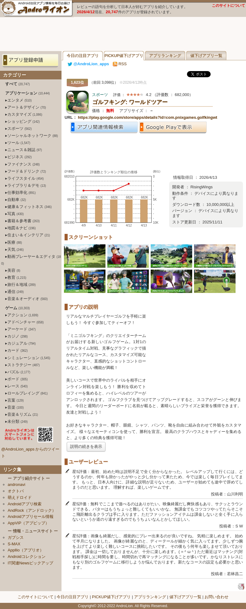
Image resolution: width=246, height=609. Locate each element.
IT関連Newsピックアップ (30, 563)
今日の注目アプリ (83, 55)
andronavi (16, 484)
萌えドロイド (20, 497)
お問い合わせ (216, 597)
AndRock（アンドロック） (32, 510)
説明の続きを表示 (86, 446)
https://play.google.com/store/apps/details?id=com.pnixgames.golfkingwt (147, 117)
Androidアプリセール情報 (31, 516)
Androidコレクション (27, 556)
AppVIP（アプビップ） (28, 523)
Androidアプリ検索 (25, 504)
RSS (120, 64)
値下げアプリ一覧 (206, 55)
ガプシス (16, 537)
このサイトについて (228, 5)
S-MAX (14, 544)
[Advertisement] (123, 34)
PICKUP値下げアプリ (124, 55)
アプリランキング (165, 55)
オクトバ (16, 491)
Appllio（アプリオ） (26, 550)
